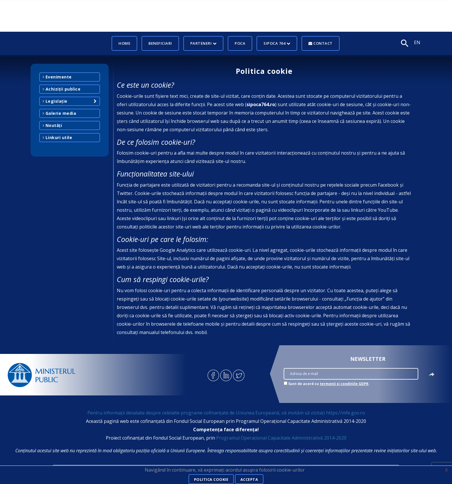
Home (124, 43)
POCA (240, 43)
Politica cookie (210, 479)
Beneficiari (160, 43)
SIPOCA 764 (276, 43)
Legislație (55, 101)
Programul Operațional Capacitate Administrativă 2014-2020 (281, 438)
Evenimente (57, 77)
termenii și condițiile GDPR (344, 383)
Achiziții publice (62, 89)
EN (417, 42)
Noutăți (52, 125)
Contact (320, 43)
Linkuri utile (57, 137)
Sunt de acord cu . (329, 383)
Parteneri (203, 43)
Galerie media (59, 113)
